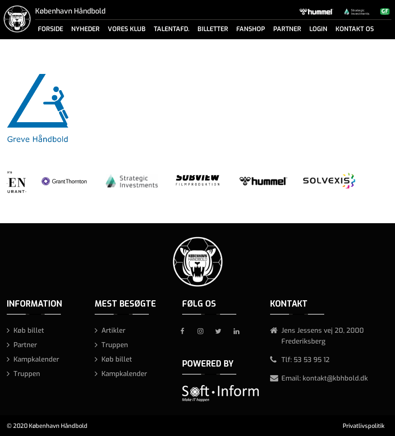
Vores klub (127, 29)
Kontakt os (354, 29)
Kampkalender (36, 359)
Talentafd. (171, 29)
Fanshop (250, 29)
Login (318, 29)
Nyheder (85, 29)
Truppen (27, 373)
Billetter (213, 29)
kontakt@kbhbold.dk (335, 378)
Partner (287, 29)
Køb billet (29, 330)
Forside (50, 29)
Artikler (113, 330)
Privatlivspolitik (364, 426)
